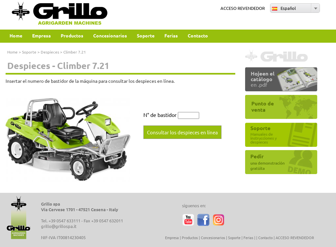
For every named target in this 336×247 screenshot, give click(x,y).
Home (12, 52)
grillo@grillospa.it (58, 226)
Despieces (50, 52)
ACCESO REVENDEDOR (242, 8)
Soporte (29, 52)
